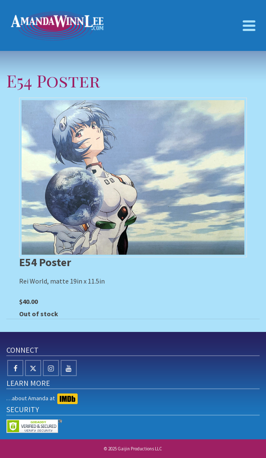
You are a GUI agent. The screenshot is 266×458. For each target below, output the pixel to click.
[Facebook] (15, 368)
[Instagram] (51, 368)
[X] (33, 368)
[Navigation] (249, 25)
